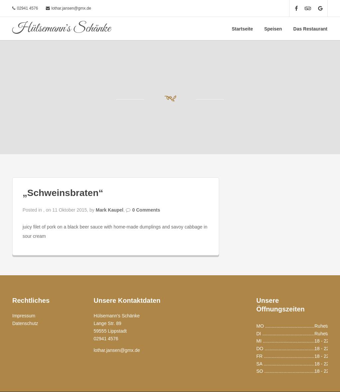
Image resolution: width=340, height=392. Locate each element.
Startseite (242, 29)
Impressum (23, 315)
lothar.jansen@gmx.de (71, 8)
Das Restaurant (310, 29)
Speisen (273, 29)
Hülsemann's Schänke (61, 28)
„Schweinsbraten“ (63, 193)
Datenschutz (25, 323)
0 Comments (146, 210)
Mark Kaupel (109, 210)
